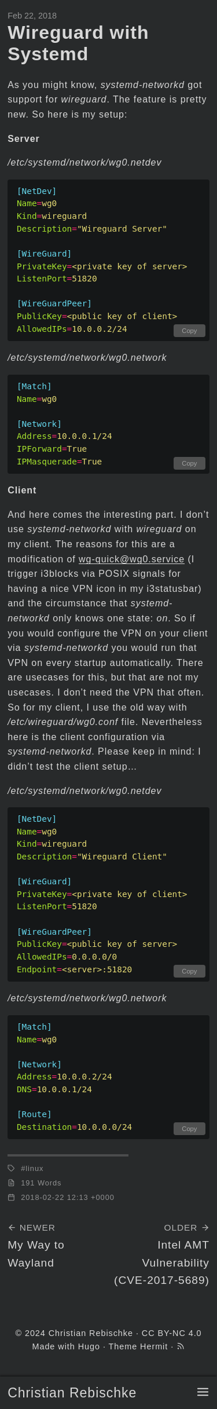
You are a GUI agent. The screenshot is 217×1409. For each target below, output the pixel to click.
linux (34, 1168)
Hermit (154, 1346)
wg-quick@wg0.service (132, 559)
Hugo (89, 1346)
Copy (189, 330)
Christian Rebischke (72, 1392)
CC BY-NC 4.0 (172, 1333)
